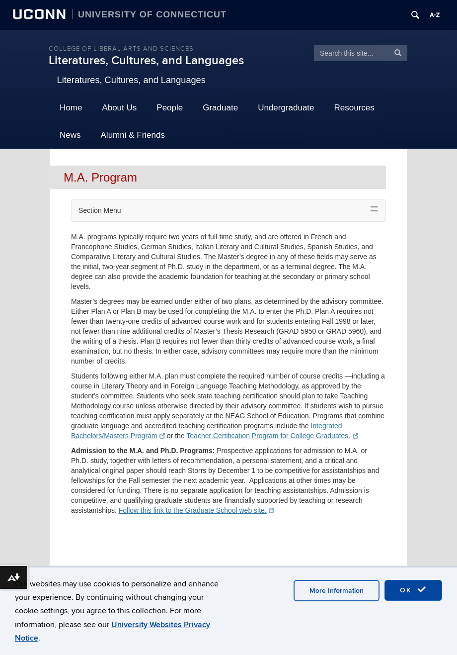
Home (71, 107)
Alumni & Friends (133, 135)
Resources (354, 107)
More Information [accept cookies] (336, 590)
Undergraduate (286, 107)
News (70, 135)
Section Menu (99, 210)
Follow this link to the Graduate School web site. (197, 510)
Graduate (220, 107)
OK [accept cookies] (413, 589)
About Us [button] (119, 107)
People (169, 107)
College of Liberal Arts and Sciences (121, 49)
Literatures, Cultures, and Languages (146, 60)
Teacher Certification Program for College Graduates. (272, 436)
